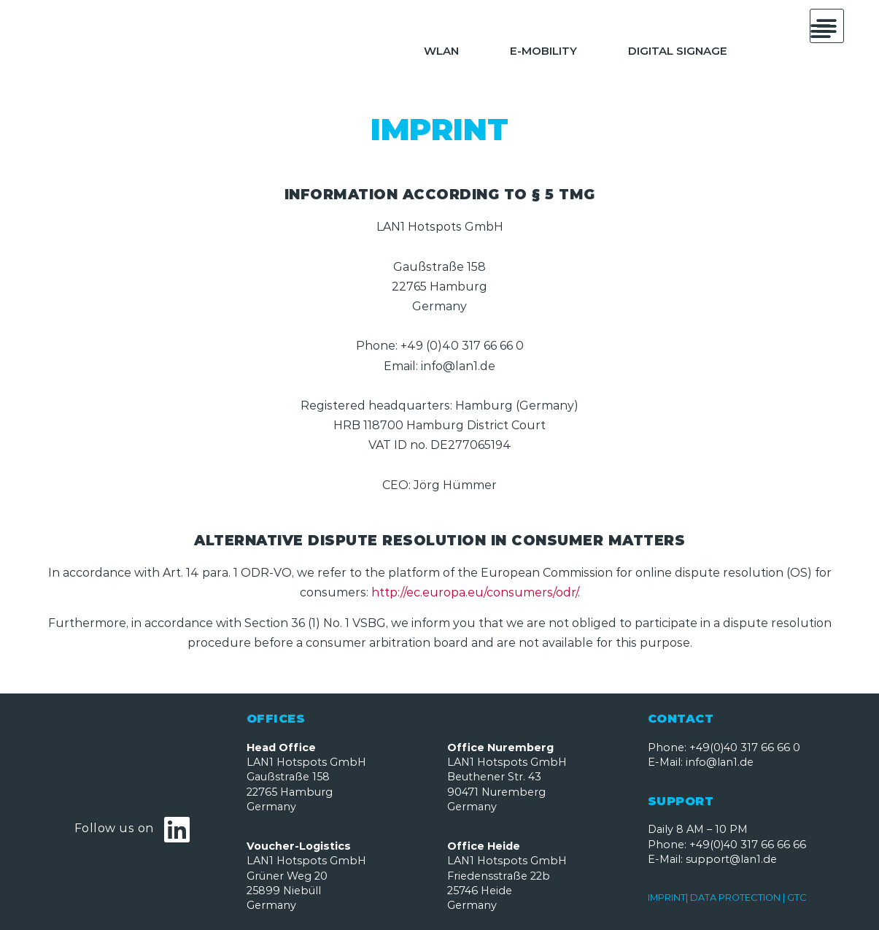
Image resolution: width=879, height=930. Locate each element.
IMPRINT (667, 897)
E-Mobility (543, 51)
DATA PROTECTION (735, 897)
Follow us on (114, 828)
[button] (821, 31)
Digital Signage (677, 51)
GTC (797, 897)
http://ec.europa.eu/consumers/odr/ (474, 592)
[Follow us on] (177, 829)
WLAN (441, 51)
